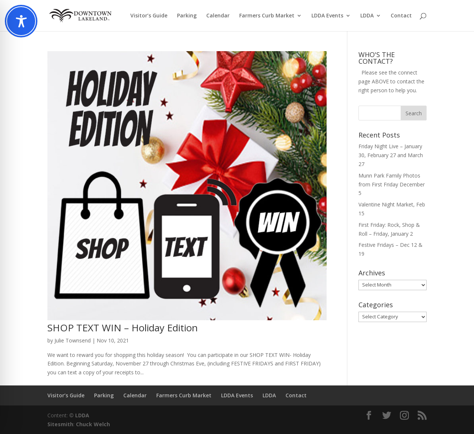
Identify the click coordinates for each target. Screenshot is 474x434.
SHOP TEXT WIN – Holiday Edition (122, 327)
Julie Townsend (72, 340)
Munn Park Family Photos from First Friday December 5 (391, 184)
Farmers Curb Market (266, 16)
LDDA (367, 16)
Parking (187, 16)
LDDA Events (327, 16)
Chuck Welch (93, 424)
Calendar (218, 16)
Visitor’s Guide (148, 16)
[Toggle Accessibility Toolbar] (21, 21)
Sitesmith (60, 424)
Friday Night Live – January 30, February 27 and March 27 (390, 155)
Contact (401, 16)
